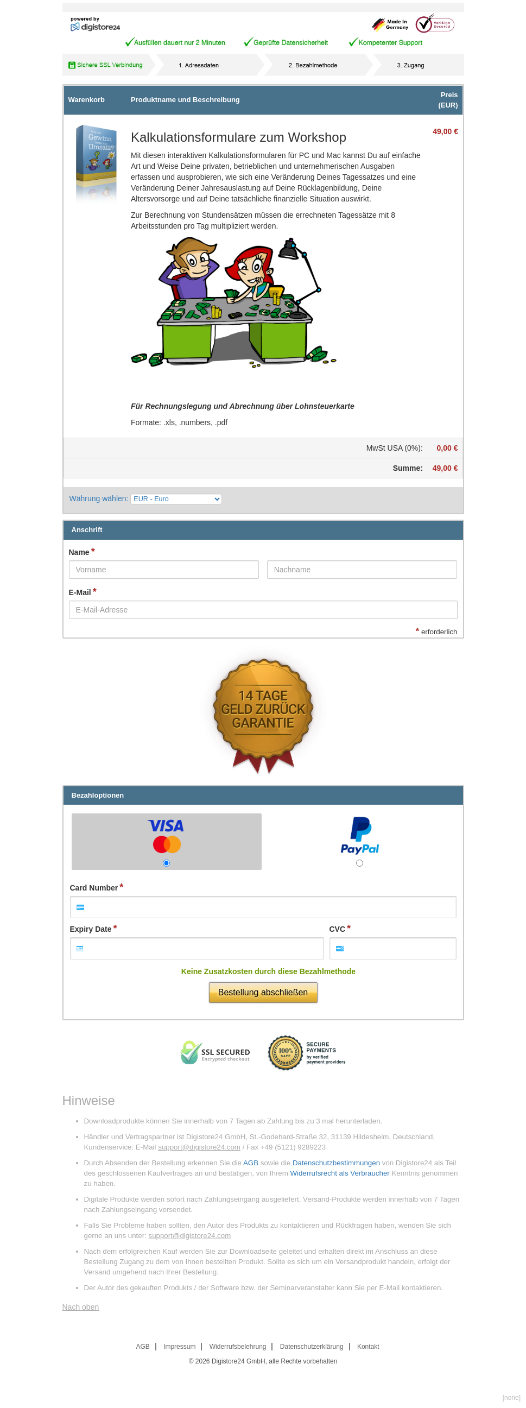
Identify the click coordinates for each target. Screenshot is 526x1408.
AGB (250, 1163)
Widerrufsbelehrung (238, 1346)
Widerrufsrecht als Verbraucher (339, 1173)
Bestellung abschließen (263, 992)
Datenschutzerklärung (312, 1346)
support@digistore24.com (199, 1147)
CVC (337, 929)
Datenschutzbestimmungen (336, 1163)
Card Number (94, 887)
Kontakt (368, 1346)
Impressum (179, 1346)
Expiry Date (91, 929)
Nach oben (80, 1307)
